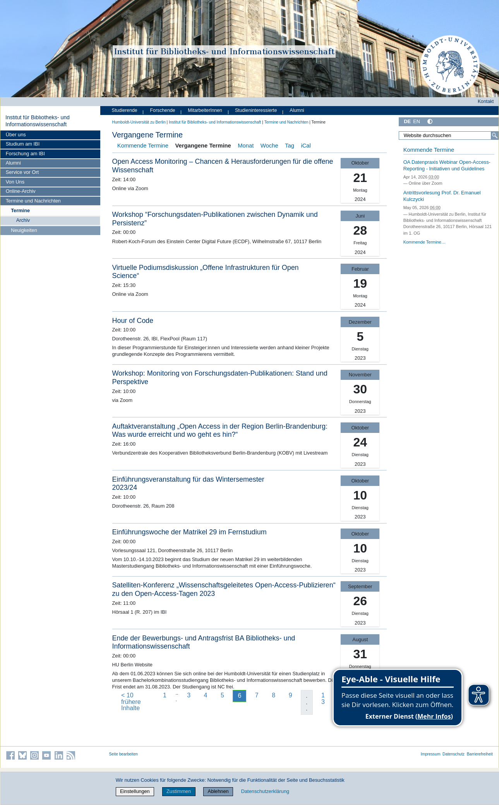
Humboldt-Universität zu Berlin (139, 122)
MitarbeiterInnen (205, 110)
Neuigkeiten (24, 230)
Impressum (431, 754)
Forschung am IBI (25, 153)
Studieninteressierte (256, 110)
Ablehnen (218, 791)
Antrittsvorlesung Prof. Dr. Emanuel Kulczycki (442, 196)
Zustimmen (178, 791)
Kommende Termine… (424, 242)
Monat (246, 145)
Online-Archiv (21, 191)
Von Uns (15, 182)
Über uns (16, 134)
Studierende (124, 110)
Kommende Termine (142, 145)
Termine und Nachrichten (33, 201)
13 (323, 698)
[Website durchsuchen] (448, 135)
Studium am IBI (22, 144)
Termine (20, 210)
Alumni (13, 163)
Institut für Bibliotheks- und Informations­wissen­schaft (37, 120)
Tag (289, 145)
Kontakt (486, 101)
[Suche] (495, 135)
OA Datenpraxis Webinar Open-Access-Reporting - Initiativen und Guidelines (446, 165)
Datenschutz (453, 754)
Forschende (162, 110)
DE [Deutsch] (407, 121)
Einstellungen (135, 791)
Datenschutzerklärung (265, 791)
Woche (269, 145)
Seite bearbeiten (123, 754)
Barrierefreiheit (480, 754)
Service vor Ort (22, 172)
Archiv (23, 220)
